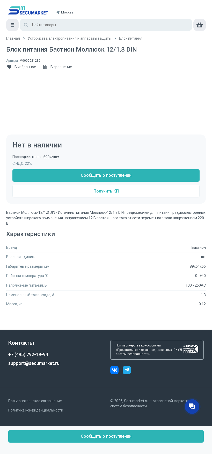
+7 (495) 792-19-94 (28, 354)
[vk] (116, 370)
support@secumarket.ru (34, 363)
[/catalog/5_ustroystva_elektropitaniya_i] (69, 38)
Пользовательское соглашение (35, 401)
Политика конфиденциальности (35, 410)
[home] (28, 10)
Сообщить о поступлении (106, 175)
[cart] (199, 25)
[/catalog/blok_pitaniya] (130, 38)
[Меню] (12, 25)
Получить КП (106, 191)
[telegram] (127, 370)
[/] (13, 38)
